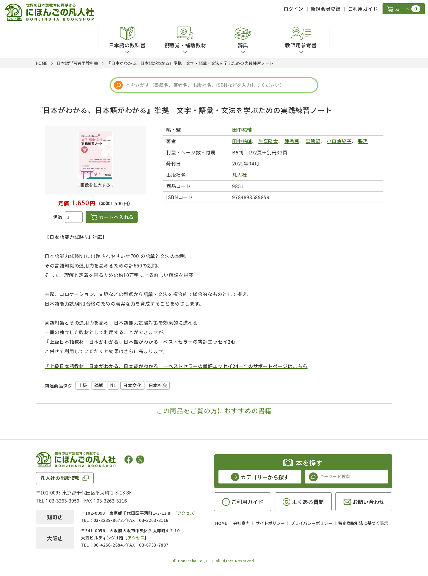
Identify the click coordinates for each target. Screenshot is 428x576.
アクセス (185, 513)
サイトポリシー (270, 523)
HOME (221, 523)
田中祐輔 (242, 129)
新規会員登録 (326, 8)
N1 (113, 385)
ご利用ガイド (363, 8)
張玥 (363, 141)
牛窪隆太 (268, 141)
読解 (98, 385)
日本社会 (158, 385)
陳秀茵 (291, 141)
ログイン (293, 8)
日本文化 (132, 385)
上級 (82, 385)
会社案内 (241, 523)
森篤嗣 (313, 141)
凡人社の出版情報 (60, 477)
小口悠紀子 (339, 141)
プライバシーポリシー (311, 523)
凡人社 (239, 174)
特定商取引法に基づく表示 (363, 523)
